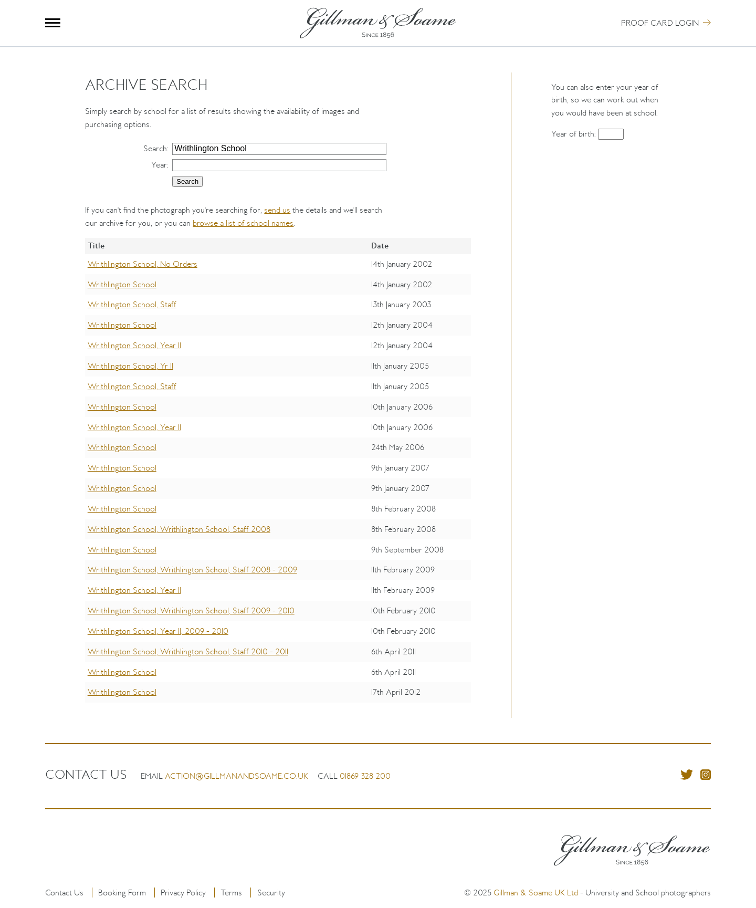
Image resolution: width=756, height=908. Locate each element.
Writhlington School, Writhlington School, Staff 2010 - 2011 (188, 651)
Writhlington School (122, 284)
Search (155, 148)
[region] (278, 478)
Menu (52, 22)
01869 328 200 (365, 776)
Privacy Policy (183, 892)
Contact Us (64, 892)
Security (271, 892)
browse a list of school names (243, 223)
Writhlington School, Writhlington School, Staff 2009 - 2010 (191, 610)
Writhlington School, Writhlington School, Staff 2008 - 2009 (192, 570)
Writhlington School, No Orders (142, 264)
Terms (231, 892)
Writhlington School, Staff (132, 304)
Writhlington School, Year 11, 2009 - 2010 (158, 631)
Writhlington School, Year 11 (134, 345)
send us (277, 210)
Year (159, 165)
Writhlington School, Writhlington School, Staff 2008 (179, 529)
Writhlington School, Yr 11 (130, 366)
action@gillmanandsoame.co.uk (236, 776)
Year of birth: (574, 134)
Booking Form (122, 892)
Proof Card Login (660, 23)
